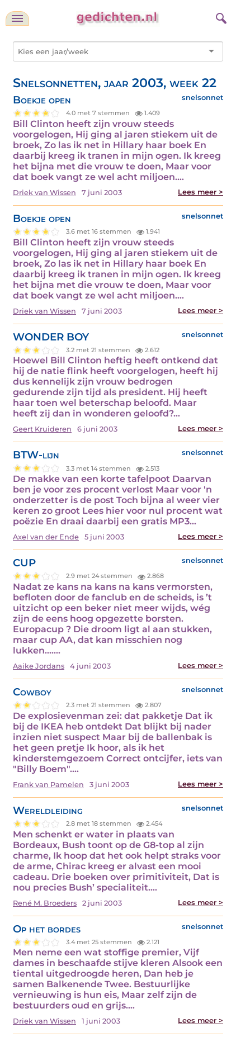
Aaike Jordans (38, 666)
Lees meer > (200, 192)
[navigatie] (17, 18)
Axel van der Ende (46, 537)
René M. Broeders (45, 903)
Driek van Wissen (44, 192)
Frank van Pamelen (48, 784)
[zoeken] (219, 16)
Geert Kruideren (42, 429)
